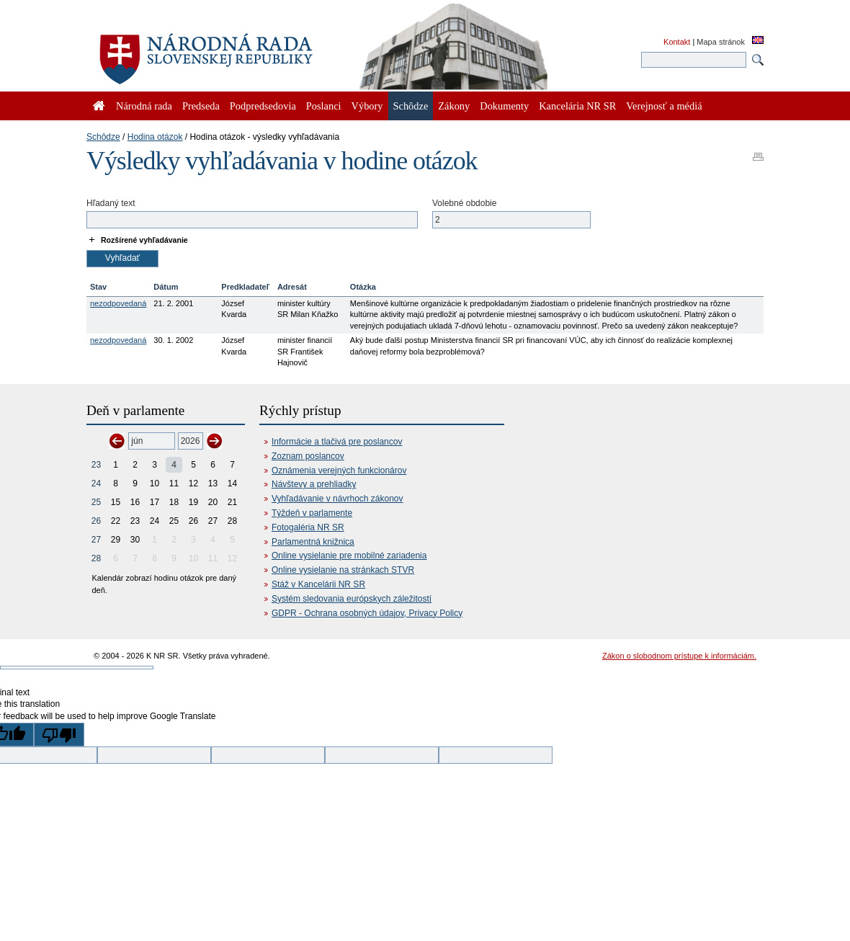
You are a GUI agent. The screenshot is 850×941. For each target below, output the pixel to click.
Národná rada (144, 106)
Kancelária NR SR (577, 106)
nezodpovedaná (118, 303)
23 (96, 465)
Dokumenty (504, 106)
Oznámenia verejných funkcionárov (339, 470)
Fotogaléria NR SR (308, 527)
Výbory (367, 106)
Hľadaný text (110, 203)
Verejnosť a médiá (664, 106)
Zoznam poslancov (308, 456)
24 (96, 483)
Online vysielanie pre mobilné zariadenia (349, 555)
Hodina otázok (155, 137)
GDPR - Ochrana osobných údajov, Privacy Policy (367, 613)
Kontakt (676, 41)
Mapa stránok (721, 41)
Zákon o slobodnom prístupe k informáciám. (679, 655)
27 (96, 540)
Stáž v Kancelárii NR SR (318, 584)
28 (96, 558)
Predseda (201, 106)
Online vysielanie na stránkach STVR (343, 570)
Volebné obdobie (464, 203)
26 (96, 521)
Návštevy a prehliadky (314, 484)
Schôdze (103, 137)
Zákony (454, 106)
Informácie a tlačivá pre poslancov (337, 442)
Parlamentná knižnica (313, 542)
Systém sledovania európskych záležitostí (351, 599)
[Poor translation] (59, 734)
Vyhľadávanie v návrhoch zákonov (337, 499)
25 (96, 502)
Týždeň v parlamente (312, 513)
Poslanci (323, 106)
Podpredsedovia (263, 106)
